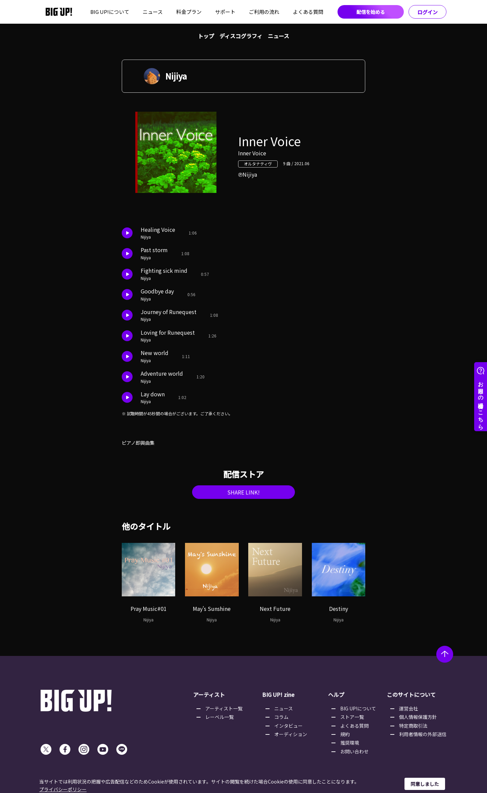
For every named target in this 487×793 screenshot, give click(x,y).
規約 (345, 734)
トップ (206, 36)
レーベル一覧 (219, 716)
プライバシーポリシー (63, 789)
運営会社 (408, 708)
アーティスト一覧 (223, 708)
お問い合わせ (354, 751)
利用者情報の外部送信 (422, 734)
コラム (281, 716)
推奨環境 (349, 742)
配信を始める (370, 11)
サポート (225, 11)
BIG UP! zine (278, 694)
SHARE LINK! (243, 492)
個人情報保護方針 (418, 716)
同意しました (425, 783)
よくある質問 (308, 11)
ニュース (153, 11)
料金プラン (189, 11)
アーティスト (209, 694)
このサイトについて (411, 694)
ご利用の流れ (264, 11)
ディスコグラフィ (240, 36)
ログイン (427, 12)
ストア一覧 (352, 716)
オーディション (290, 734)
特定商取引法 (413, 725)
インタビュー (288, 725)
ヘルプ (336, 694)
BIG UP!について (109, 11)
